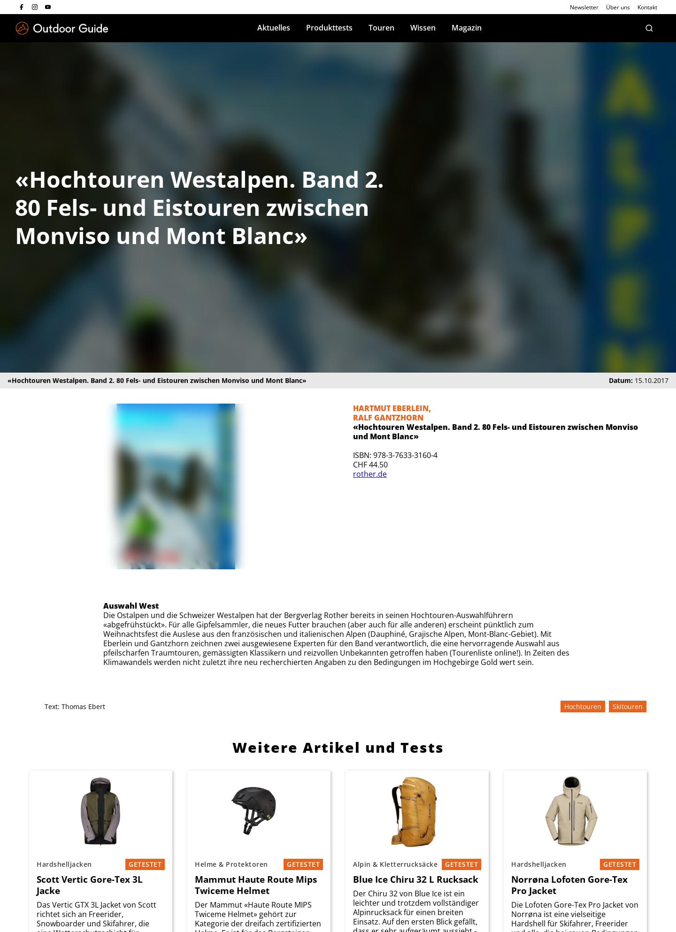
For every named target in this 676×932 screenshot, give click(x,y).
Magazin (467, 28)
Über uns (618, 7)
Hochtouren (582, 706)
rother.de (370, 474)
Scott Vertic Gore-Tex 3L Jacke (90, 885)
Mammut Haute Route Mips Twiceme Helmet (256, 885)
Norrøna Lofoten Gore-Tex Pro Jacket (569, 885)
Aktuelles (273, 28)
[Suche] (649, 28)
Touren (381, 28)
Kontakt (647, 7)
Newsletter (584, 7)
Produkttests (329, 28)
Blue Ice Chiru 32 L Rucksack (415, 879)
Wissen (423, 28)
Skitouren (628, 706)
